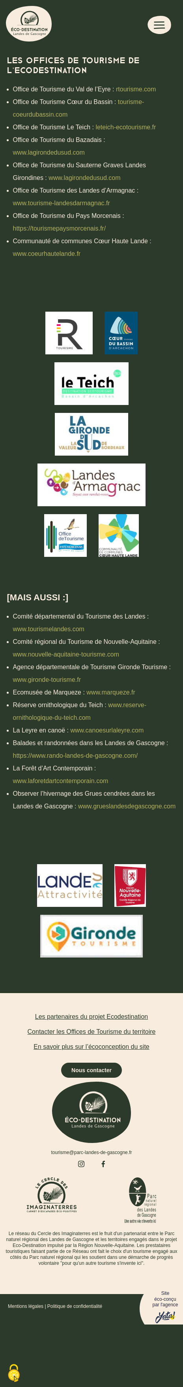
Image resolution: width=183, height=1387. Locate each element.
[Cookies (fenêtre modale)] (14, 1373)
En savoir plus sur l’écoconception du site (91, 1046)
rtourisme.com (136, 89)
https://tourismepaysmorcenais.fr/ (59, 228)
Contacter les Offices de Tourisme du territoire (92, 1031)
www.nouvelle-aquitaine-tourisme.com (66, 654)
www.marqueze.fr (110, 692)
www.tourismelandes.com (48, 629)
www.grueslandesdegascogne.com (127, 806)
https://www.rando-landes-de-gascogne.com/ (75, 755)
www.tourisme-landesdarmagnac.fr (61, 203)
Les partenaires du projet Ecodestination (91, 1016)
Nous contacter (91, 1070)
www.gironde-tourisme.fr (47, 679)
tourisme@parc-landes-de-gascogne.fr (91, 1152)
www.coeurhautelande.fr (47, 253)
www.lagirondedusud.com (49, 152)
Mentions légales (25, 1306)
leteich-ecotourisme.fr (125, 127)
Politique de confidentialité (74, 1306)
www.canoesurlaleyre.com (107, 730)
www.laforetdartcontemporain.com (60, 781)
